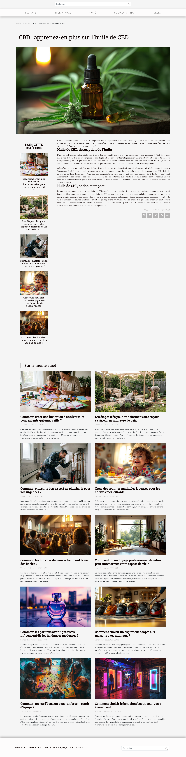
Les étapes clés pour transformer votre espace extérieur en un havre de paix (34, 225)
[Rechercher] (93, 4)
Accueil (19, 23)
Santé (92, 12)
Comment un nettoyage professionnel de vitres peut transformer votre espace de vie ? (128, 562)
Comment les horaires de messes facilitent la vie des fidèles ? (34, 340)
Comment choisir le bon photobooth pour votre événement (128, 705)
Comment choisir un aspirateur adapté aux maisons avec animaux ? (125, 634)
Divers (157, 12)
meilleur (60, 163)
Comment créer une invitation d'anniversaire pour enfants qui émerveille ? (34, 184)
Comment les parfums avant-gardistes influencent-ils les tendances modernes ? (49, 634)
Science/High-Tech (124, 12)
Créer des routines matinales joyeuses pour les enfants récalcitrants (34, 301)
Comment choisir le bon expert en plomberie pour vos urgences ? (34, 263)
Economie (30, 12)
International (63, 12)
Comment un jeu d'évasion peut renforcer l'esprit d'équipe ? (54, 705)
